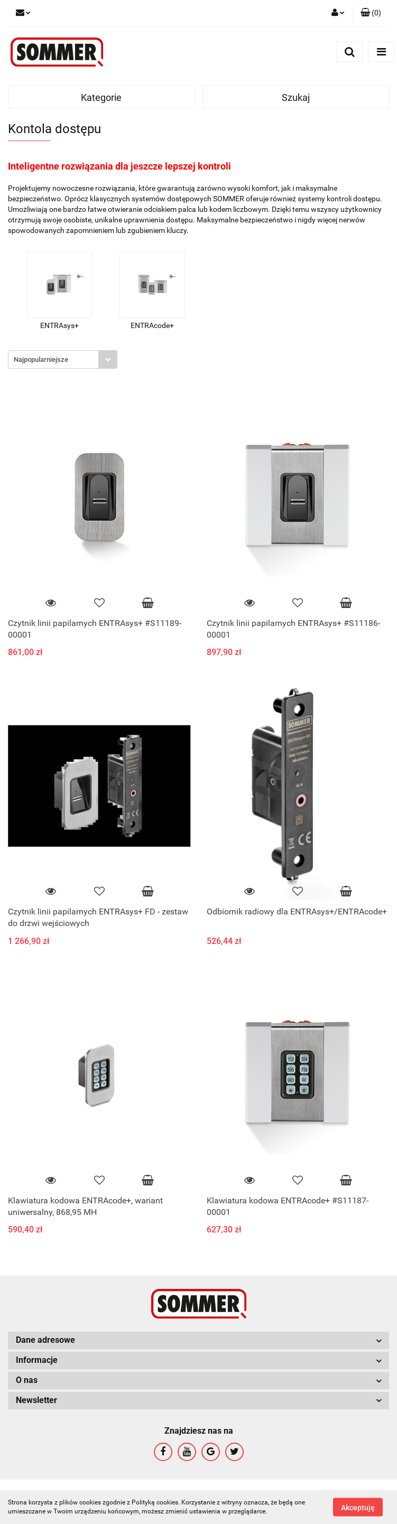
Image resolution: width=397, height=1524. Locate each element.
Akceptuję (358, 1507)
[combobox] (62, 359)
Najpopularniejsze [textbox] (41, 359)
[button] (371, 13)
